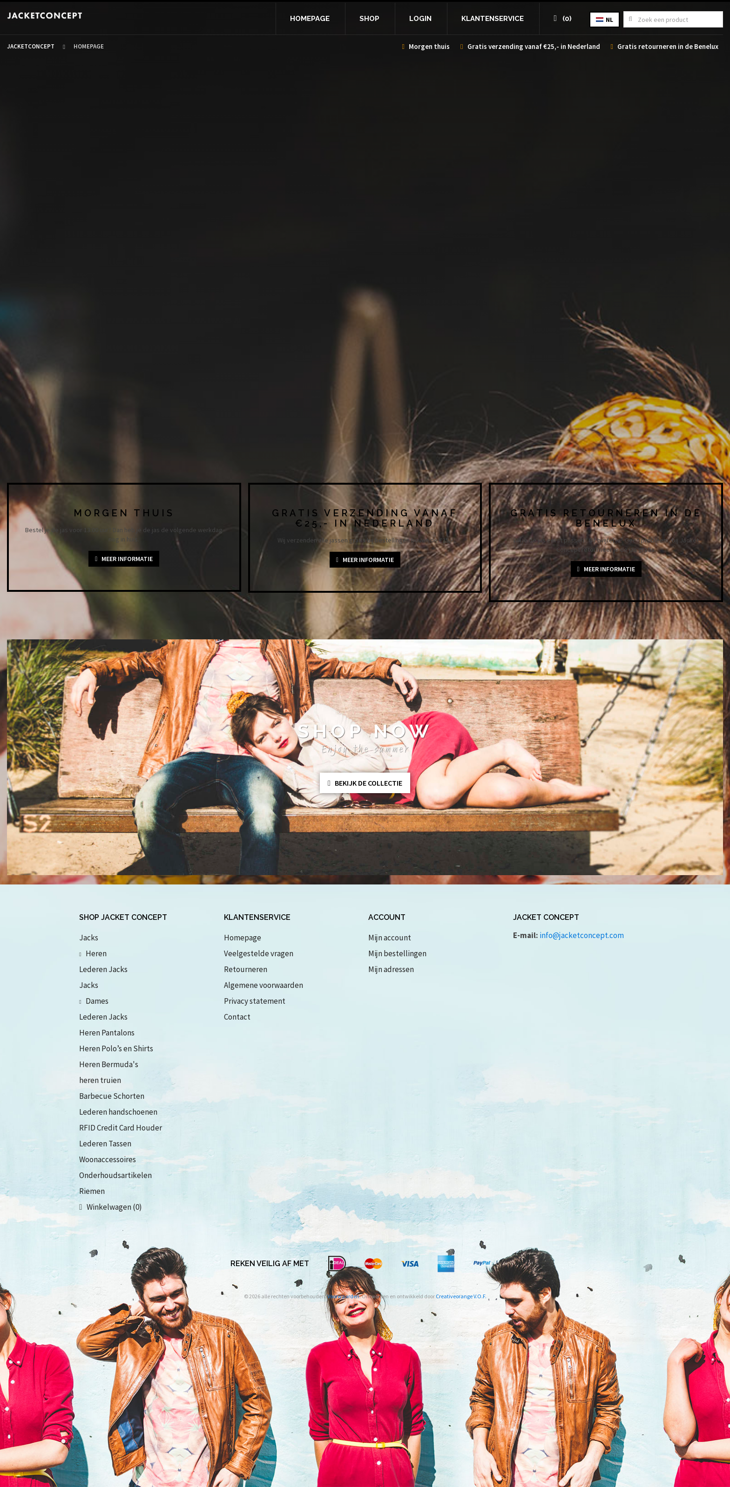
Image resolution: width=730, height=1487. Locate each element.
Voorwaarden (343, 1296)
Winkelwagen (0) (110, 1207)
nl (604, 19)
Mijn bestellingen (397, 953)
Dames (93, 1001)
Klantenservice (492, 18)
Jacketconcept (30, 46)
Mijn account (389, 937)
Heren (92, 953)
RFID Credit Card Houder (120, 1128)
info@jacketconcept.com (582, 935)
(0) (563, 18)
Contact (237, 1017)
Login (420, 18)
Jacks (88, 937)
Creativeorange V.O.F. (461, 1296)
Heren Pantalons (107, 1033)
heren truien (100, 1080)
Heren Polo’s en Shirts (116, 1048)
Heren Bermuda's (108, 1064)
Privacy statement (254, 1001)
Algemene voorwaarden (263, 985)
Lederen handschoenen (118, 1112)
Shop (369, 18)
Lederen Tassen (105, 1143)
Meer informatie (124, 559)
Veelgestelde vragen (258, 953)
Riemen (92, 1191)
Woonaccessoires (107, 1159)
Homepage (310, 18)
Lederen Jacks (103, 969)
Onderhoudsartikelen (115, 1175)
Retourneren (245, 969)
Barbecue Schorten (111, 1096)
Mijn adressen (391, 969)
